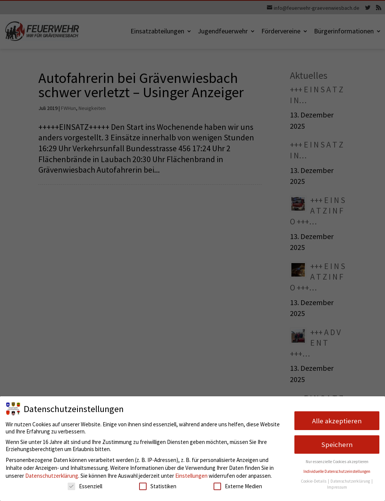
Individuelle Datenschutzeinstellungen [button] (336, 471)
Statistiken (157, 486)
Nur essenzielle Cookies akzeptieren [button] (337, 461)
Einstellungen (191, 475)
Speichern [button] (337, 444)
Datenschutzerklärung (51, 475)
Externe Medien (238, 486)
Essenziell (85, 486)
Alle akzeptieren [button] (337, 421)
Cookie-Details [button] (314, 481)
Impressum (337, 487)
